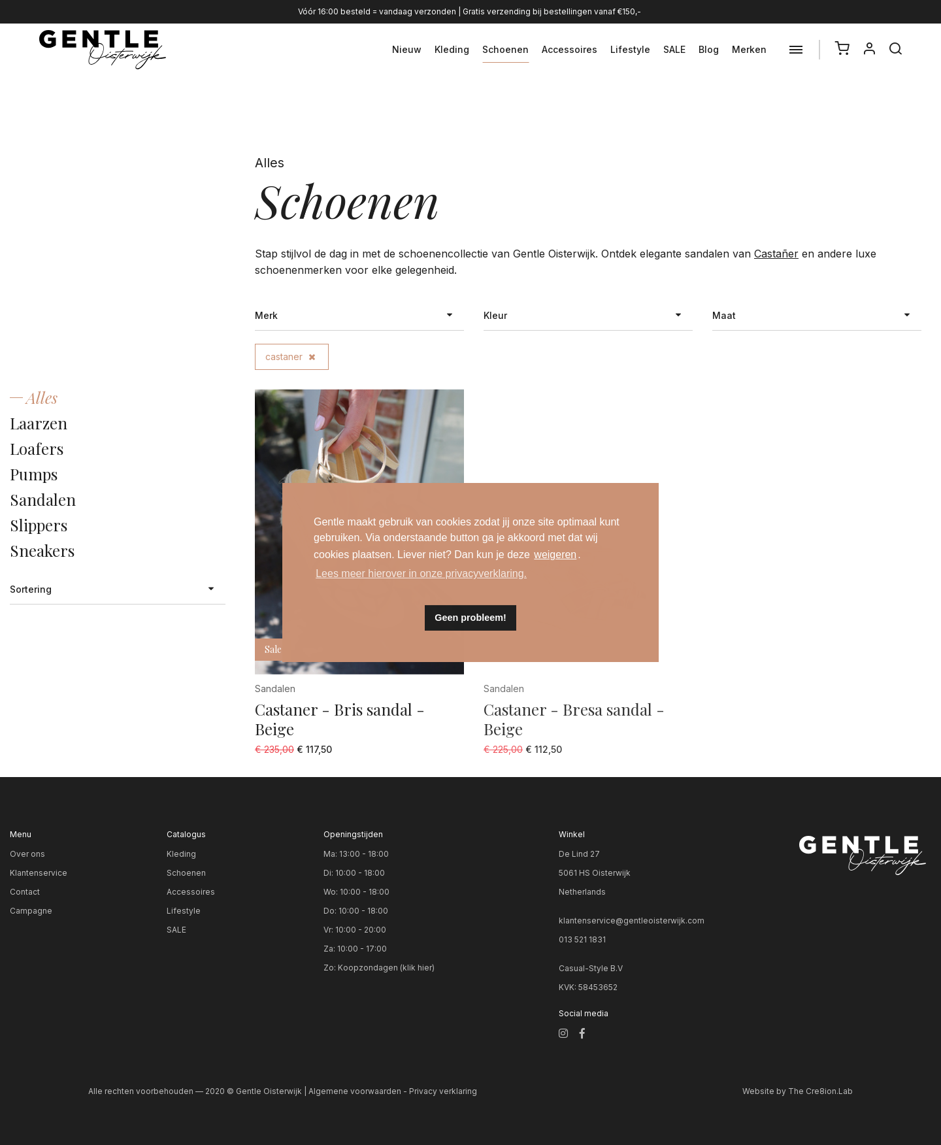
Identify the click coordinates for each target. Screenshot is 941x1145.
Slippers (38, 524)
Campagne (31, 911)
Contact (25, 892)
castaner (290, 356)
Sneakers (42, 550)
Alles (42, 397)
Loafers (36, 448)
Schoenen (505, 49)
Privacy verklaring (443, 1091)
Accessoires (569, 49)
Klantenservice (38, 873)
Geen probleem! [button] (470, 617)
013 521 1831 (582, 939)
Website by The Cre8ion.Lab (797, 1091)
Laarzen (38, 422)
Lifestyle (630, 49)
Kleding (452, 49)
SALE (674, 49)
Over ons (27, 854)
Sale (273, 649)
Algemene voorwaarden (354, 1091)
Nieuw (406, 49)
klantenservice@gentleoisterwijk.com (631, 920)
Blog (709, 49)
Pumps (34, 473)
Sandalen (43, 499)
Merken (749, 49)
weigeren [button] (555, 554)
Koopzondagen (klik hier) (386, 967)
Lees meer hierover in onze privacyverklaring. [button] (421, 573)
